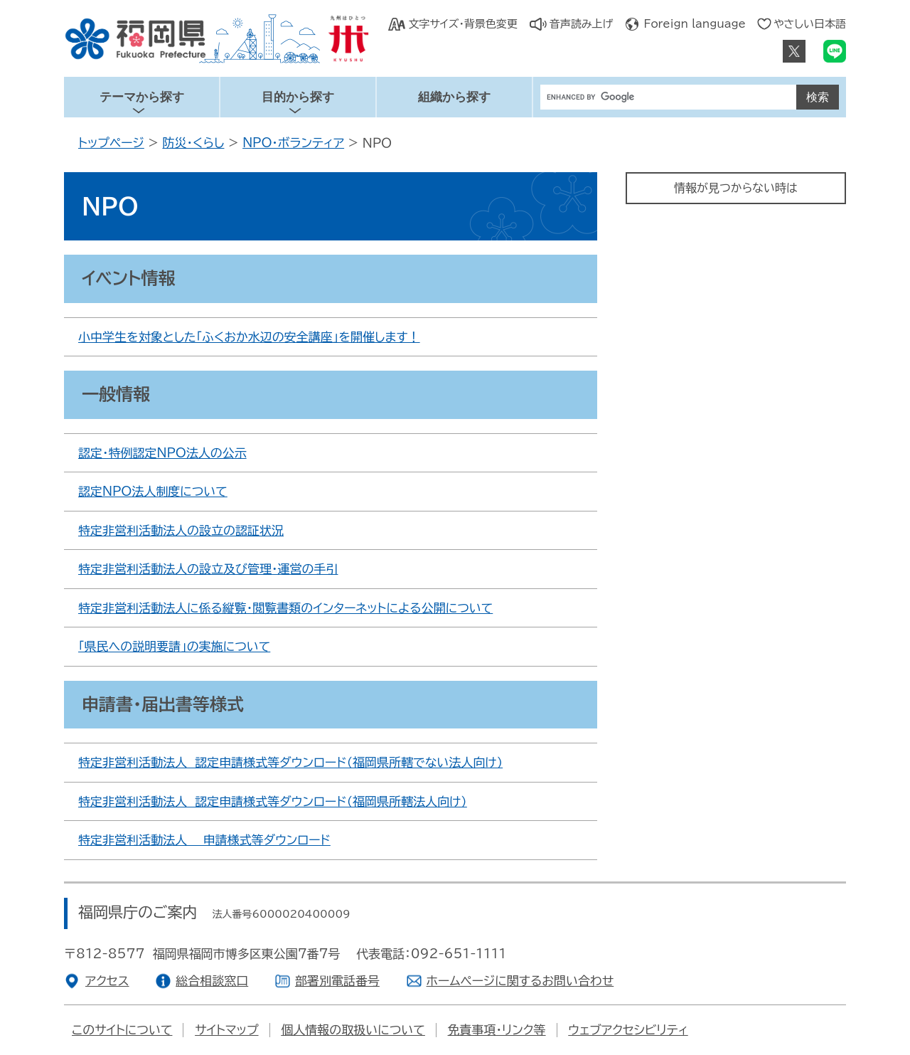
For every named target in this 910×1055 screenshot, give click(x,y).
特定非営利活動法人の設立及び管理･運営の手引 (208, 569)
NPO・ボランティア (293, 143)
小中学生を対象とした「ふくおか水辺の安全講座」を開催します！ (249, 337)
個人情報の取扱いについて (353, 1030)
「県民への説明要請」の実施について (174, 646)
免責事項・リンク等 (497, 1030)
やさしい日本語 (810, 23)
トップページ (111, 143)
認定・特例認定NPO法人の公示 (162, 453)
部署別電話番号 (337, 981)
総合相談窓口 (212, 981)
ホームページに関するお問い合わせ (520, 981)
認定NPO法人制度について (153, 491)
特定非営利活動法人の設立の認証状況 (181, 530)
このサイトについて (122, 1030)
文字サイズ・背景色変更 (462, 23)
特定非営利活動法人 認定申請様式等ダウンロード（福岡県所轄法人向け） (272, 801)
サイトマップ (226, 1030)
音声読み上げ (582, 23)
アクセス (107, 981)
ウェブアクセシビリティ (627, 1030)
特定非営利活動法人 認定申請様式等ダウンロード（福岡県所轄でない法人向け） (290, 762)
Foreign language (695, 23)
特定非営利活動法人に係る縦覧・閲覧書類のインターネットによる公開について (285, 608)
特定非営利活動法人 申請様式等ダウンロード (204, 840)
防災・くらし (193, 143)
